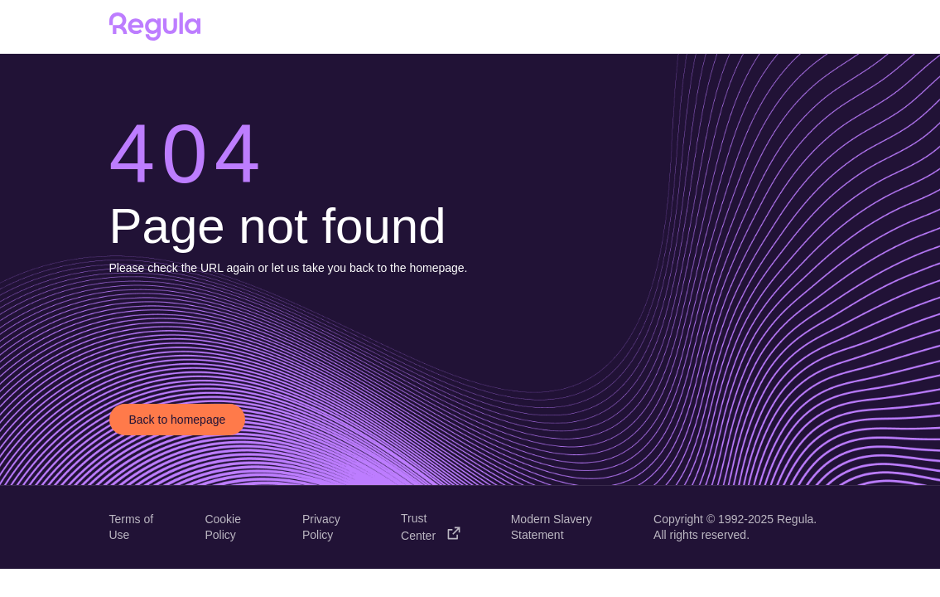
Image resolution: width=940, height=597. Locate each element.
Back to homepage (177, 419)
